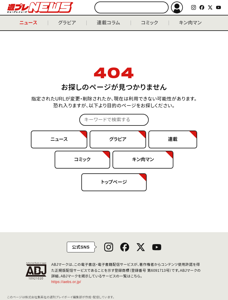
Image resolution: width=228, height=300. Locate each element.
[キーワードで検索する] (131, 7)
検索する (161, 7)
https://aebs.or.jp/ (68, 282)
